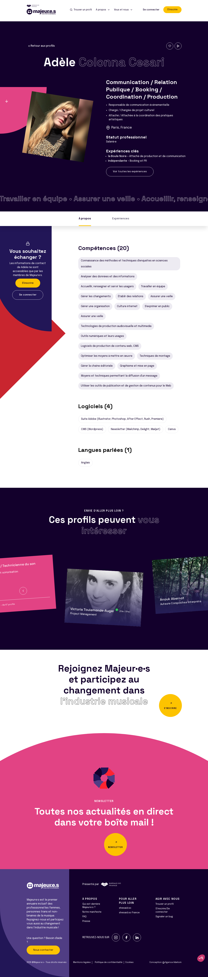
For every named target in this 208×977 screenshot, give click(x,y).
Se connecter (151, 10)
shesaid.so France (129, 912)
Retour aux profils (41, 46)
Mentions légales (82, 962)
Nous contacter (43, 950)
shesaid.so (125, 908)
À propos (85, 218)
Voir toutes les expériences (130, 171)
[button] (23, 591)
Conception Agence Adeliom (165, 962)
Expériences (120, 218)
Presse (86, 921)
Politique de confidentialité (108, 962)
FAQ (84, 916)
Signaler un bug (164, 916)
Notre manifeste (91, 912)
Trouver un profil (165, 904)
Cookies (129, 962)
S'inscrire (172, 9)
